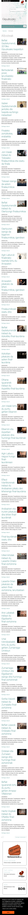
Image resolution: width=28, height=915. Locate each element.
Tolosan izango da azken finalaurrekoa (8, 184)
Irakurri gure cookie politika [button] (9, 908)
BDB (5, 885)
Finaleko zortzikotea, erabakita (7, 133)
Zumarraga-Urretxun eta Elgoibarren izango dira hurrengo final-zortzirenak (11, 674)
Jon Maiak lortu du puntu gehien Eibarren (9, 409)
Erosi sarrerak (9, 861)
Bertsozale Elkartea (8, 26)
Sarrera (5, 31)
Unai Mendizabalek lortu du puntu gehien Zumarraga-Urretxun (11, 645)
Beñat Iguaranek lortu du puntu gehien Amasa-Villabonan (9, 788)
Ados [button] (8, 912)
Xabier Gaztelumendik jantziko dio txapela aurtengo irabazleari (9, 109)
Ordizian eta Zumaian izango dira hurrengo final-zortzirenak (8, 757)
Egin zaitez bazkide (8, 871)
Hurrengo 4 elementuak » (20, 837)
